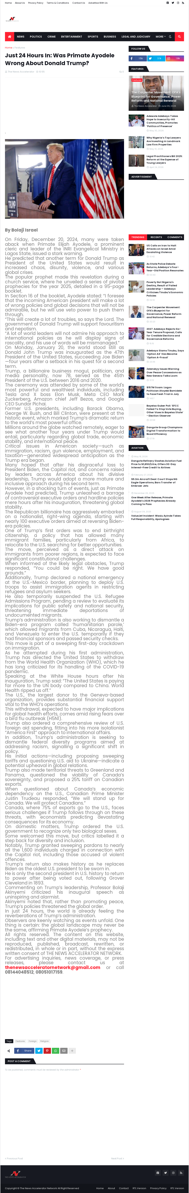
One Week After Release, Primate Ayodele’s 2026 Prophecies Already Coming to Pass (153, 501)
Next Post (116, 1158)
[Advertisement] (117, 19)
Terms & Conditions (58, 2)
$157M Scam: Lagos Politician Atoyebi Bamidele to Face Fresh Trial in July (164, 391)
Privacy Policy (35, 2)
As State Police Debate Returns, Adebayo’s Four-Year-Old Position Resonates (165, 267)
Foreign (33, 1041)
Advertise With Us (98, 2)
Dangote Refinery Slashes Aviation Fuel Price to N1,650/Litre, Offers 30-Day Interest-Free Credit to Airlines (156, 464)
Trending (137, 237)
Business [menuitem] (110, 36)
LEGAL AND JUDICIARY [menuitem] (136, 36)
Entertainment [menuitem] (71, 36)
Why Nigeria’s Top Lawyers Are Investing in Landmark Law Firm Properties (164, 141)
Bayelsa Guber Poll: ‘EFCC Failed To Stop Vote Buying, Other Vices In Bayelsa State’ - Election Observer (165, 411)
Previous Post (15, 1158)
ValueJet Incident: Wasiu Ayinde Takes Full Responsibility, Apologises (156, 517)
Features (20, 47)
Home (8, 2)
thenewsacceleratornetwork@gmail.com (52, 967)
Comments (174, 237)
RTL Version (139, 1188)
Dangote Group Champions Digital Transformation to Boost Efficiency (164, 431)
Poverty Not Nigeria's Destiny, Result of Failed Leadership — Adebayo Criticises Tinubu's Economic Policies (165, 289)
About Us (20, 2)
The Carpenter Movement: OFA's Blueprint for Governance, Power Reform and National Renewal (156, 96)
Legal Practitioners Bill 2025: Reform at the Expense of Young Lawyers (165, 160)
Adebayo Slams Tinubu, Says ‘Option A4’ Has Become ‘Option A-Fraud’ (165, 354)
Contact (124, 1188)
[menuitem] (9, 36)
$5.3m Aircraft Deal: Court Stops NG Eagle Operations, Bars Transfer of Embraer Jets (154, 483)
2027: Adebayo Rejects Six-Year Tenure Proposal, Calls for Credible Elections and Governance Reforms (164, 334)
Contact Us (78, 2)
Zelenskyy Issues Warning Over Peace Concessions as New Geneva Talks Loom (164, 372)
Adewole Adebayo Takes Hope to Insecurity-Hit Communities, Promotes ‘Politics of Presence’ (162, 121)
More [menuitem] (159, 36)
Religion (44, 1041)
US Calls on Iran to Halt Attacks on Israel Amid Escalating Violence (161, 249)
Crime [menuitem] (51, 36)
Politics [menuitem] (36, 36)
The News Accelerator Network (38, 1188)
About (111, 1188)
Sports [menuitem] (93, 36)
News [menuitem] (20, 36)
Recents (156, 237)
